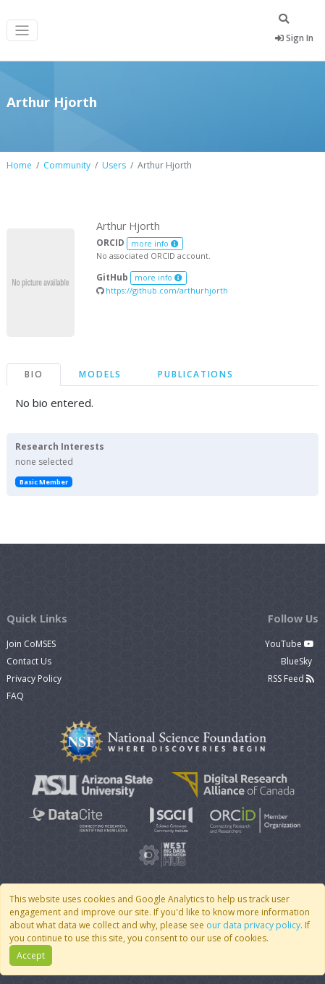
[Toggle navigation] (22, 31)
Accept (31, 955)
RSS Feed (291, 678)
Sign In (294, 38)
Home (19, 165)
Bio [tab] (34, 374)
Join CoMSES (31, 644)
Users (114, 165)
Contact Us (29, 661)
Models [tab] (100, 374)
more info (155, 244)
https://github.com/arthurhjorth (162, 290)
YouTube (289, 644)
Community (66, 165)
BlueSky (297, 661)
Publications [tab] (196, 374)
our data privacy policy (253, 925)
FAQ (15, 696)
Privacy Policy (34, 678)
